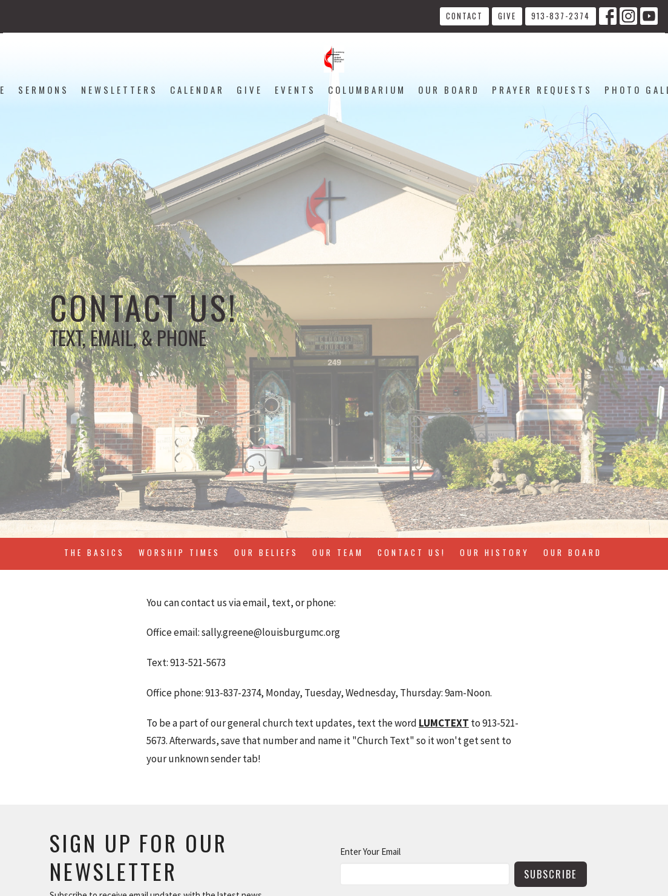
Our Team (338, 552)
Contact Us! (412, 552)
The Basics (94, 552)
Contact (464, 16)
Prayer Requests (542, 89)
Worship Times (179, 552)
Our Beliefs (266, 552)
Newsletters (119, 89)
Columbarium (367, 89)
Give (507, 16)
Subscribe (550, 873)
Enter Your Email (370, 851)
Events (295, 89)
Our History (494, 552)
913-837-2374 (560, 16)
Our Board (449, 89)
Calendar (197, 89)
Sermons (43, 89)
